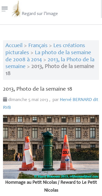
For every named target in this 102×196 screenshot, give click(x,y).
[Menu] (5, 9)
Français (38, 46)
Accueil (14, 46)
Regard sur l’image (34, 9)
